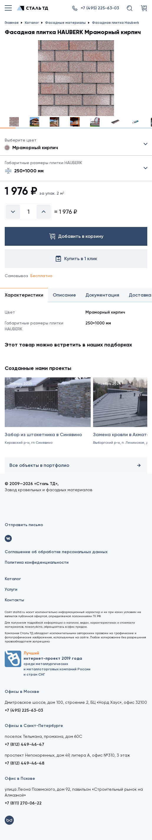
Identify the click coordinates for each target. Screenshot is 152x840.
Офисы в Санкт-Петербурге (34, 725)
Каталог (13, 578)
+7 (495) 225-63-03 (24, 710)
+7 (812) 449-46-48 (24, 763)
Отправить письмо (24, 524)
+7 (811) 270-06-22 (23, 803)
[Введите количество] (28, 211)
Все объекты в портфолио (76, 465)
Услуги (11, 589)
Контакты (14, 599)
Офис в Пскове (20, 778)
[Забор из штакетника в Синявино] (48, 420)
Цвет (76, 144)
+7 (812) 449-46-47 (24, 744)
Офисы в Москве (22, 691)
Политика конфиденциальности (37, 562)
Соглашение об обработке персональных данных (56, 551)
